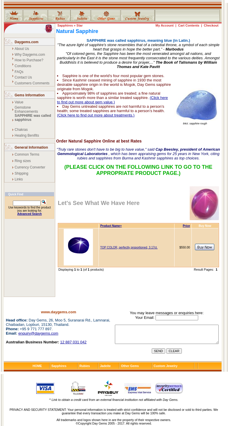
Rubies (85, 366)
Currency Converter (30, 167)
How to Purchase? (29, 60)
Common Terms (27, 154)
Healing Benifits (27, 135)
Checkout (211, 25)
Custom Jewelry (166, 366)
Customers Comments (32, 83)
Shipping (21, 173)
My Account (165, 25)
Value (19, 102)
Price (186, 225)
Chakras (21, 130)
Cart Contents (188, 25)
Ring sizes (23, 161)
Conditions (23, 66)
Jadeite (105, 366)
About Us (22, 49)
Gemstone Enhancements (26, 109)
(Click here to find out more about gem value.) (112, 99)
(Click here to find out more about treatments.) (95, 115)
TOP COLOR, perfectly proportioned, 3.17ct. (129, 247)
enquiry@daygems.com (38, 333)
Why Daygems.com (30, 55)
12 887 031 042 (73, 342)
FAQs (19, 72)
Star (80, 25)
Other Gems (130, 366)
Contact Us (23, 77)
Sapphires (65, 25)
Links (19, 179)
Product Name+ (111, 225)
